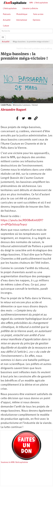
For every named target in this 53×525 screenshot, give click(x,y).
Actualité (6, 20)
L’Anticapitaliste (10, 9)
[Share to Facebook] (17, 118)
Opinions (36, 20)
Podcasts (7, 14)
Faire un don (38, 14)
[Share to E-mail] (29, 118)
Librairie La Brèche (30, 9)
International (21, 20)
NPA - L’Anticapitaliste (38, 3)
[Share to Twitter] (23, 118)
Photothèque (21, 14)
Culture (6, 26)
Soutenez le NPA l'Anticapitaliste (14, 462)
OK (3, 37)
